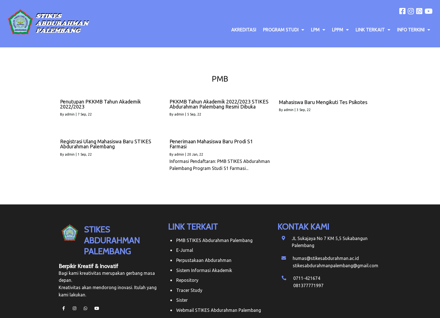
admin (70, 114)
